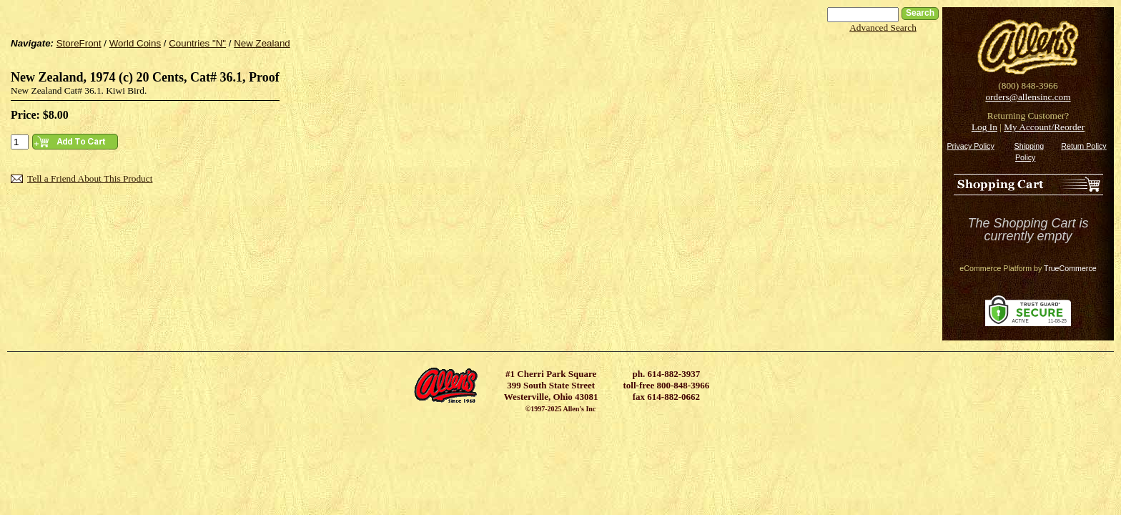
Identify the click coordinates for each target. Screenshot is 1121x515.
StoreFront (79, 43)
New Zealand (262, 43)
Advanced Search (883, 27)
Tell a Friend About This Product (89, 178)
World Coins (135, 43)
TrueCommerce (1070, 268)
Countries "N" (197, 43)
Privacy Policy (970, 146)
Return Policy (1083, 146)
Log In (984, 127)
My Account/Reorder (1044, 127)
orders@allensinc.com (1027, 97)
